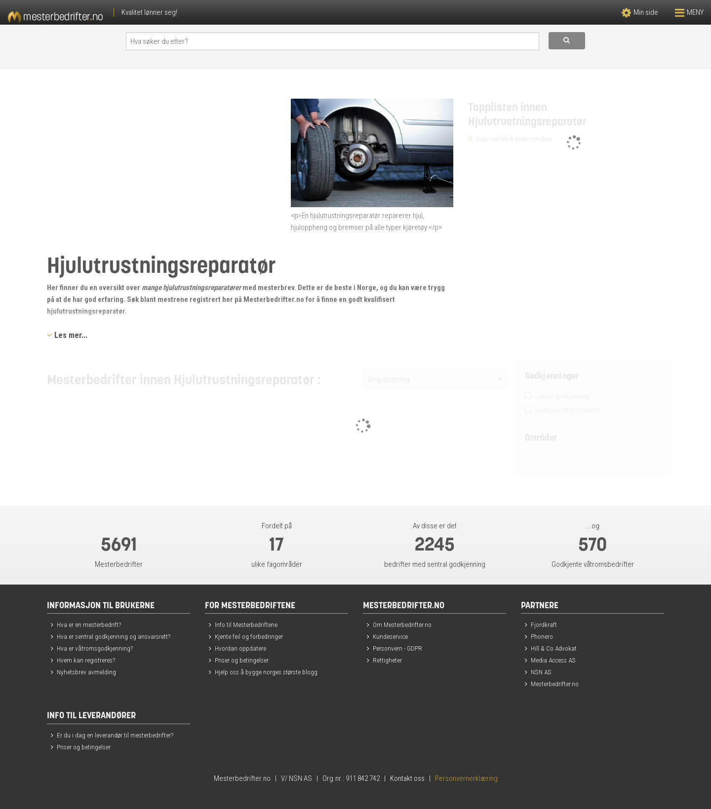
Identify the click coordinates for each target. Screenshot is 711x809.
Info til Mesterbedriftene (246, 624)
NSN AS (541, 672)
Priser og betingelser (242, 660)
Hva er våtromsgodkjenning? (95, 648)
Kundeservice (390, 636)
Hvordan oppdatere (240, 648)
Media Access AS (553, 660)
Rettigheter (387, 660)
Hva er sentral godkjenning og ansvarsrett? (113, 636)
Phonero (542, 636)
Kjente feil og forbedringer (249, 636)
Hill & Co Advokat (554, 648)
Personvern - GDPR (397, 648)
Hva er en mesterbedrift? (89, 624)
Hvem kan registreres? (86, 660)
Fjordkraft (544, 624)
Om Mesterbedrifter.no (402, 624)
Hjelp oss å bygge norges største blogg (266, 672)
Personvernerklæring (466, 778)
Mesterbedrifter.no (555, 684)
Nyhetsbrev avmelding (86, 672)
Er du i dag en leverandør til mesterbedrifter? (115, 735)
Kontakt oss (407, 778)
